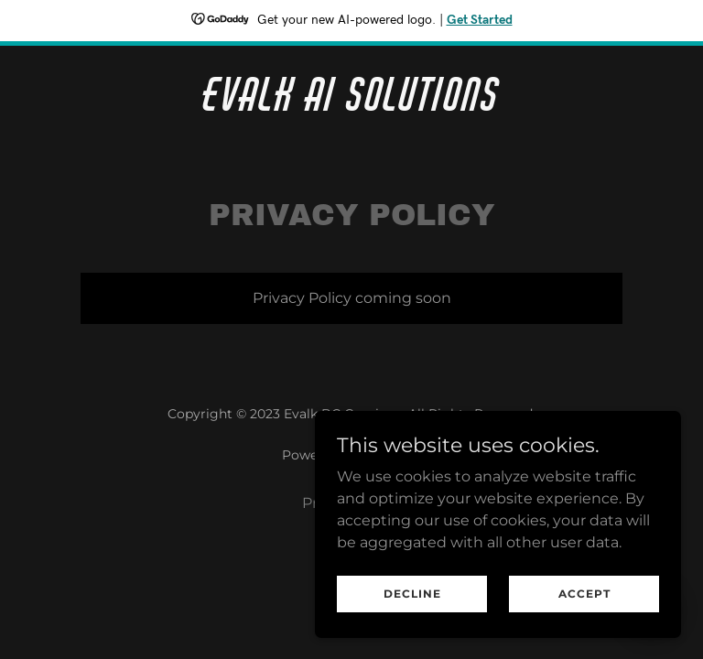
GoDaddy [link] (392, 455)
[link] (352, 105)
